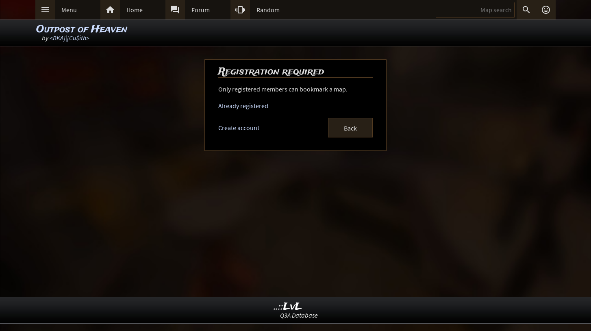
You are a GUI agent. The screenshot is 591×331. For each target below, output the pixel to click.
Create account (238, 128)
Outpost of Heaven (81, 29)
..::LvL (288, 307)
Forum (200, 10)
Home (134, 10)
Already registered (243, 106)
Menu (69, 10)
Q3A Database (299, 315)
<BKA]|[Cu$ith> (69, 38)
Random (268, 10)
